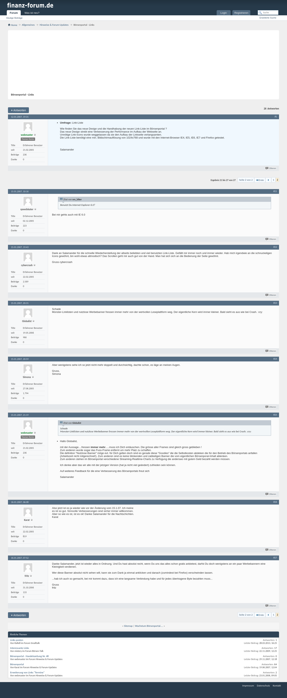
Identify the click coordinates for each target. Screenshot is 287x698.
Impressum (248, 685)
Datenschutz (263, 685)
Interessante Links (19, 647)
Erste (260, 180)
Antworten (18, 110)
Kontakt (277, 685)
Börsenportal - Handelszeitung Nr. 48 (29, 656)
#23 (275, 303)
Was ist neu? (32, 12)
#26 (275, 502)
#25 (275, 414)
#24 (275, 358)
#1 (276, 116)
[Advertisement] (141, 63)
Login (223, 12)
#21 (275, 191)
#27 (275, 557)
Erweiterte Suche (267, 18)
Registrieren (241, 12)
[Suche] (268, 12)
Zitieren (271, 168)
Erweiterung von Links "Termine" (27, 672)
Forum (14, 12)
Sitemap (128, 625)
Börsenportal (17, 664)
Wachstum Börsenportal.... (149, 625)
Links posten (16, 639)
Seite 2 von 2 (246, 179)
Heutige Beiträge (14, 18)
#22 (275, 247)
